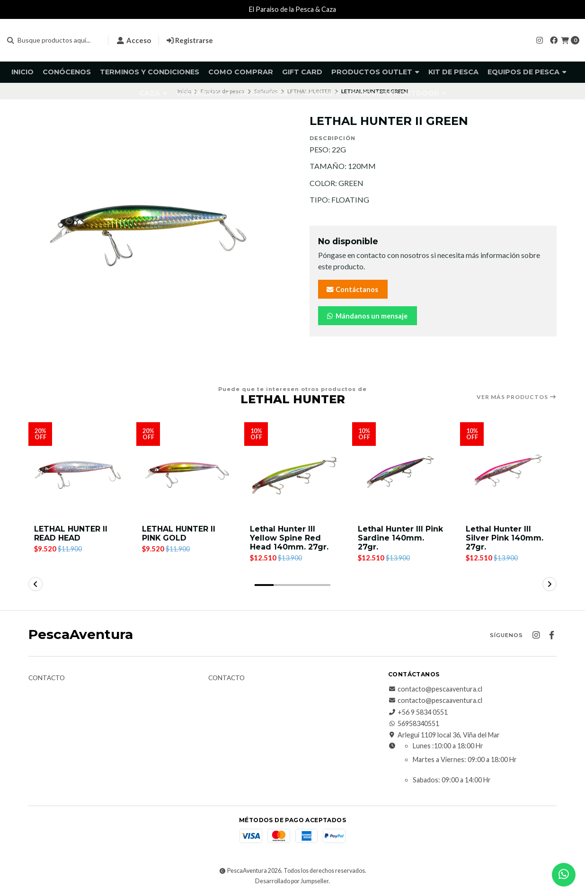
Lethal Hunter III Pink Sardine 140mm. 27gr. (400, 537)
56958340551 (413, 723)
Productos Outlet (375, 72)
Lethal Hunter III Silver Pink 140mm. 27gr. (504, 537)
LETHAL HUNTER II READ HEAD (70, 533)
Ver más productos (517, 397)
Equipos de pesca (527, 72)
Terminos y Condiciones (149, 72)
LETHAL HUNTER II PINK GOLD (178, 533)
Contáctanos (352, 289)
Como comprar (240, 72)
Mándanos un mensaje (367, 316)
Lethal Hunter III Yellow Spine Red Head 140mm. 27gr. (289, 537)
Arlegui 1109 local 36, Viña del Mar (444, 735)
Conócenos (67, 72)
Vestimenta (203, 93)
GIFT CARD (302, 72)
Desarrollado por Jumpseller (291, 881)
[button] (264, 585)
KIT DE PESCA (453, 72)
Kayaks (322, 93)
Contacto (46, 678)
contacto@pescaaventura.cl (435, 689)
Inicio (22, 72)
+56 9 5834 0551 (418, 712)
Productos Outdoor (397, 93)
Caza (153, 93)
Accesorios (267, 93)
